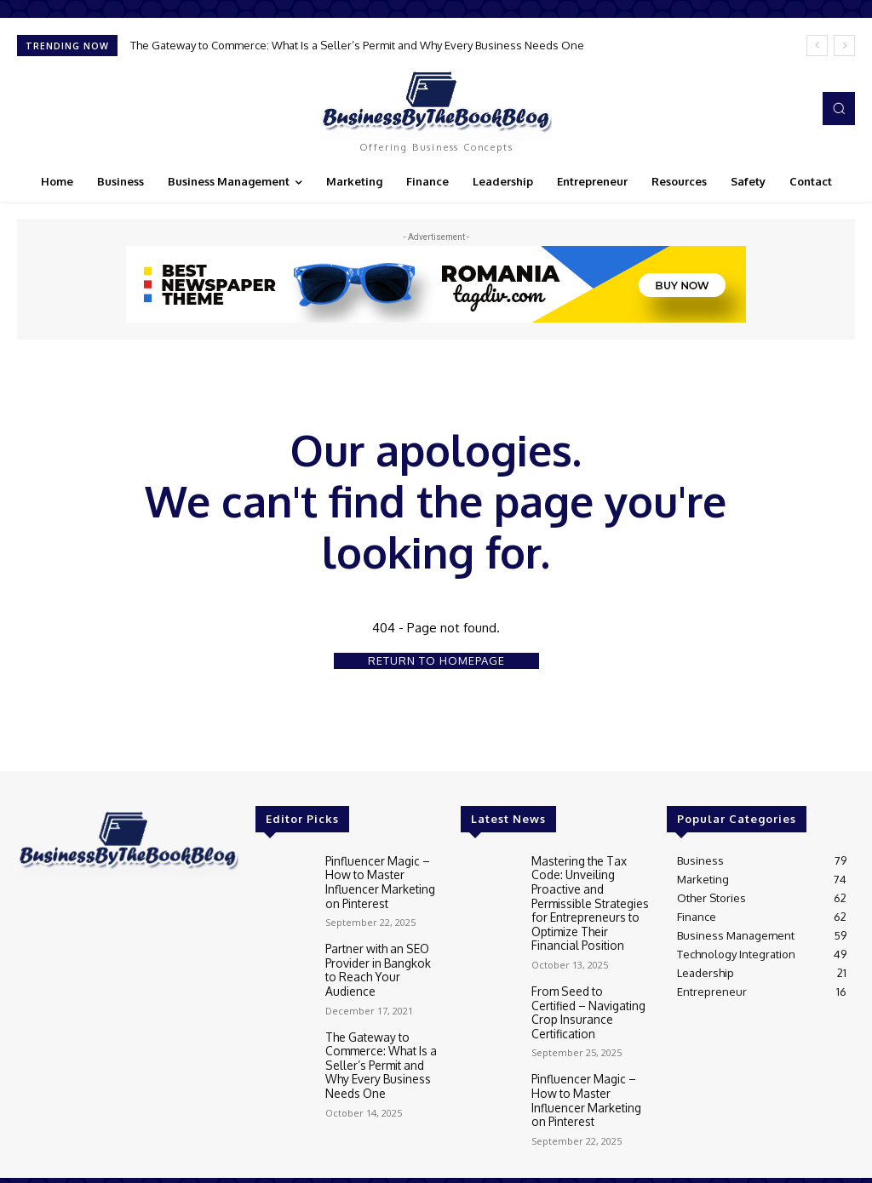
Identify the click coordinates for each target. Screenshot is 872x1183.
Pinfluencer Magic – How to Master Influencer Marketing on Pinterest (379, 880)
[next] (844, 45)
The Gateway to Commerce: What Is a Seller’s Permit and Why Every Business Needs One (357, 45)
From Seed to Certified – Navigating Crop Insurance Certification (588, 998)
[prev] (817, 45)
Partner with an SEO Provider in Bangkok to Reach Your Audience (382, 958)
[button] (839, 108)
